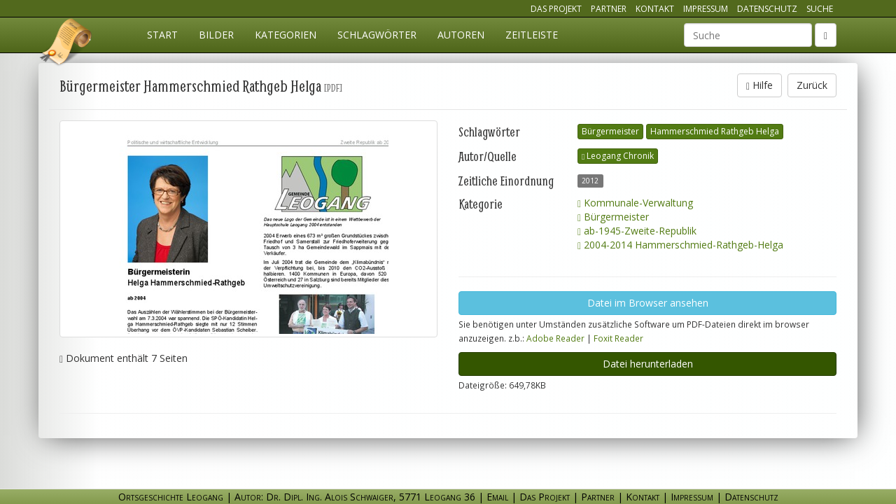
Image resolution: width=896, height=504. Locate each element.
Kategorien (285, 34)
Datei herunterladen (648, 363)
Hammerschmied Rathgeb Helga (714, 131)
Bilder (216, 34)
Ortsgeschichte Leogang (66, 44)
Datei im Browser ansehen (647, 302)
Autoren (461, 34)
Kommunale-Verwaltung (635, 202)
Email (497, 496)
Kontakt (655, 9)
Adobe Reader (555, 338)
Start (162, 34)
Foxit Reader (618, 338)
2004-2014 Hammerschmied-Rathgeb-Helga (680, 244)
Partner (608, 9)
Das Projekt (556, 9)
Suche (819, 9)
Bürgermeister (610, 131)
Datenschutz (767, 9)
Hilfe (759, 85)
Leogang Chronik (618, 156)
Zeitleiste (531, 34)
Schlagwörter (376, 34)
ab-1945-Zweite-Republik (637, 230)
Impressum (705, 9)
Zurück (812, 85)
